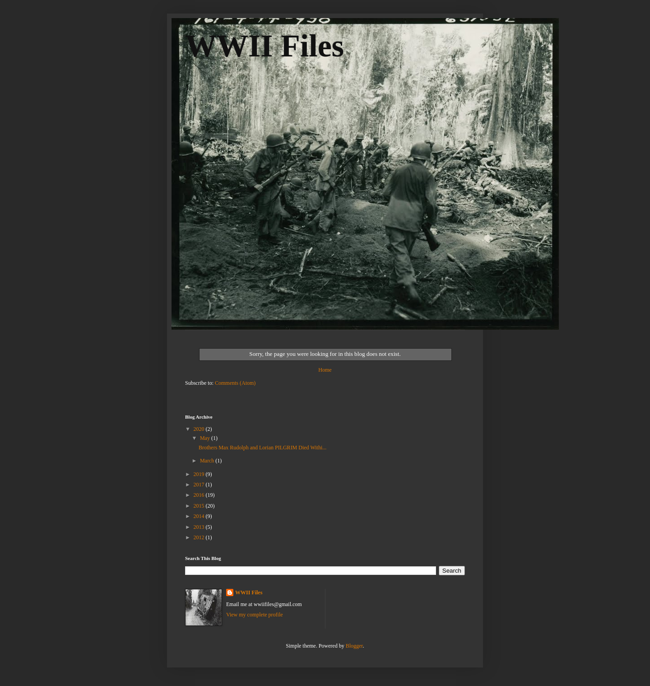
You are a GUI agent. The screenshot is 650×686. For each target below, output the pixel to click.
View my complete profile (254, 614)
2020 (200, 429)
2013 (200, 527)
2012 (200, 537)
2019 (200, 474)
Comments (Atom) (235, 383)
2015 (200, 506)
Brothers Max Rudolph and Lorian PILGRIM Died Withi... (262, 447)
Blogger (354, 646)
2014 (200, 516)
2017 (200, 484)
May (205, 438)
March (207, 460)
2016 (200, 495)
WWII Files (264, 45)
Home (324, 370)
